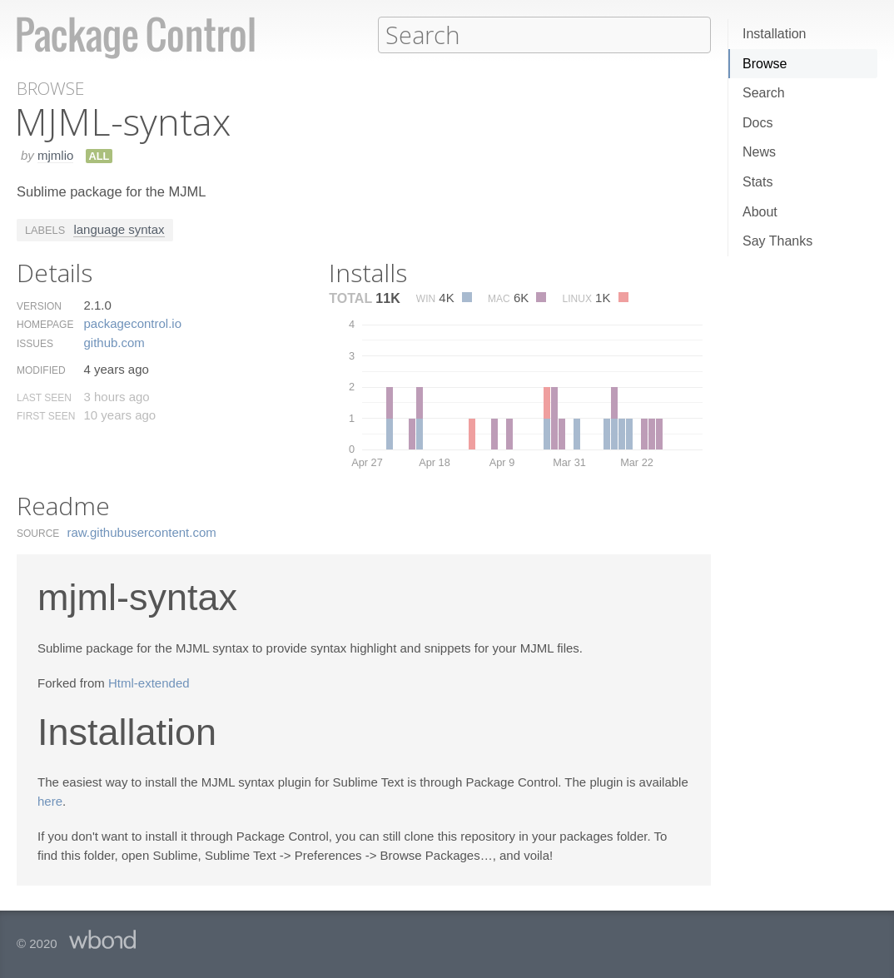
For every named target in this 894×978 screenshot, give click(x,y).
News (759, 152)
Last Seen (44, 397)
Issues (35, 343)
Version (39, 305)
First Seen (46, 415)
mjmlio (55, 154)
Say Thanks (777, 241)
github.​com (113, 342)
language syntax (118, 228)
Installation (775, 34)
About (760, 212)
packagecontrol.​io (132, 322)
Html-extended (149, 682)
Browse (765, 64)
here (49, 800)
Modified (41, 369)
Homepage (45, 324)
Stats (757, 182)
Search (764, 93)
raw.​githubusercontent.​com (141, 531)
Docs (757, 123)
